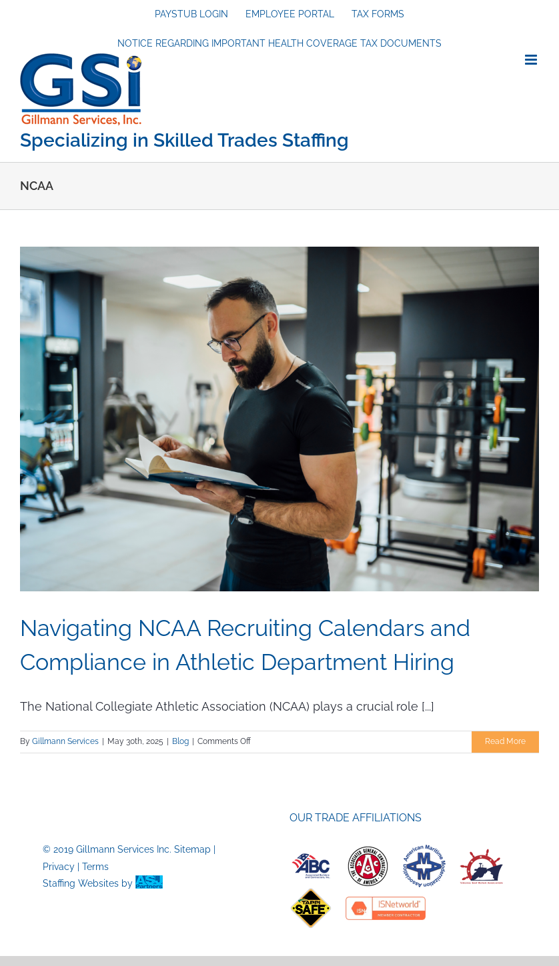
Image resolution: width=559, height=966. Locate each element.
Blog (180, 741)
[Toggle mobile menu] (532, 60)
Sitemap (192, 849)
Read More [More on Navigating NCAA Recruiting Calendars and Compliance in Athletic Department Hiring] (505, 741)
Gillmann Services (65, 741)
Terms (95, 866)
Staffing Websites (81, 883)
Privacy (59, 866)
